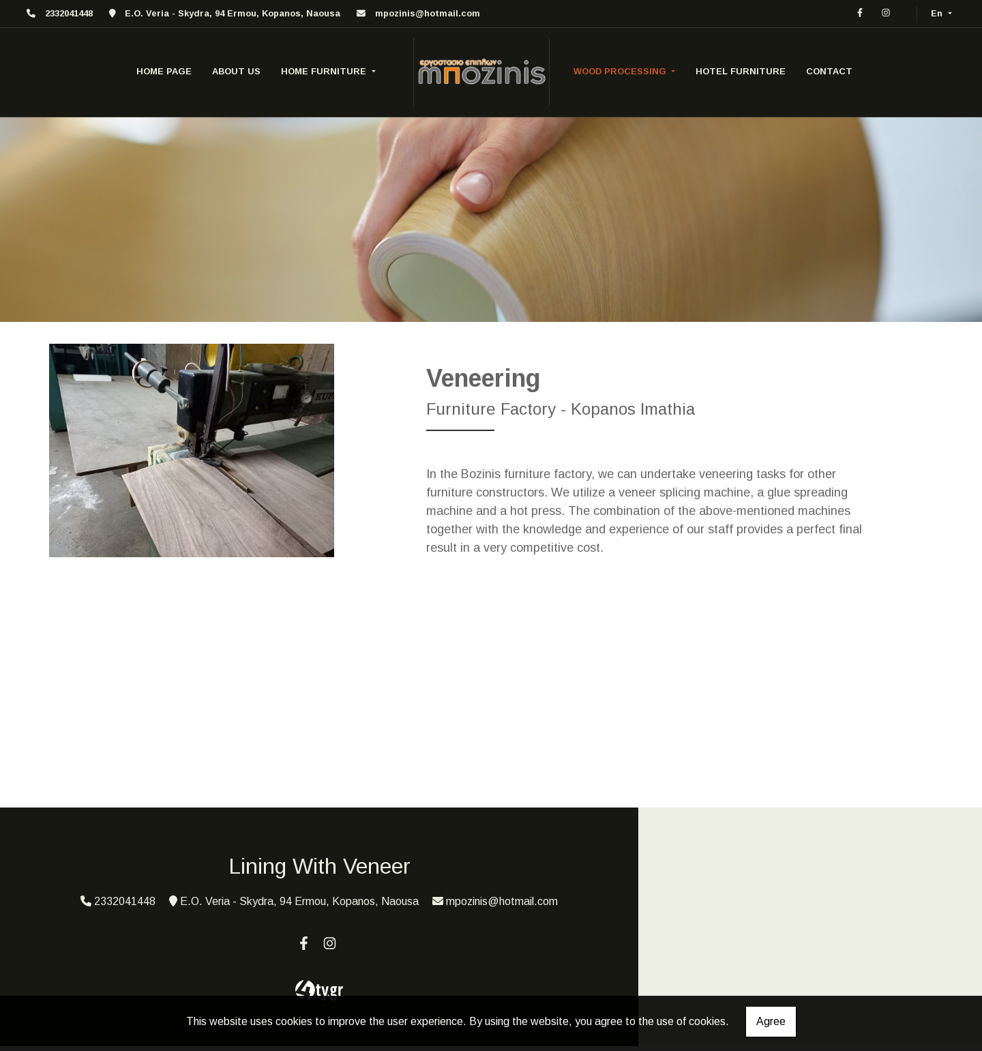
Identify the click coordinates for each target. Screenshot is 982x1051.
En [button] (938, 13)
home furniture (325, 71)
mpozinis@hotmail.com (427, 13)
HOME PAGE (164, 71)
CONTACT (829, 71)
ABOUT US (236, 71)
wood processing (621, 71)
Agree (771, 1021)
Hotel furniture (741, 71)
